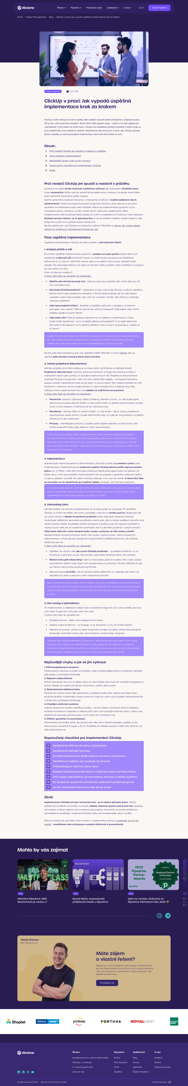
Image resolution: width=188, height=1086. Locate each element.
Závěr (52, 170)
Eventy (136, 1062)
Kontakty (159, 1058)
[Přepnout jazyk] (141, 7)
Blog (135, 1058)
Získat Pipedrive (159, 8)
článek (123, 353)
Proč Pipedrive (120, 1062)
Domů (20, 17)
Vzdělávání (113, 8)
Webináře (137, 1067)
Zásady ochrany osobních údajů (53, 1082)
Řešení (61, 8)
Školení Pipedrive (141, 1072)
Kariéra (158, 1062)
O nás (128, 8)
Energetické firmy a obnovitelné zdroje (90, 1058)
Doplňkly (118, 1072)
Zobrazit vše (78, 1072)
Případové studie (94, 8)
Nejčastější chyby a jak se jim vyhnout (69, 160)
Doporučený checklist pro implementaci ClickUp (75, 165)
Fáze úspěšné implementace (65, 156)
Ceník (116, 1067)
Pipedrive (76, 8)
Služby (117, 1058)
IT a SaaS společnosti (83, 1067)
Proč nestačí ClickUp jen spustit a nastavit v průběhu (77, 151)
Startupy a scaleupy (82, 1062)
